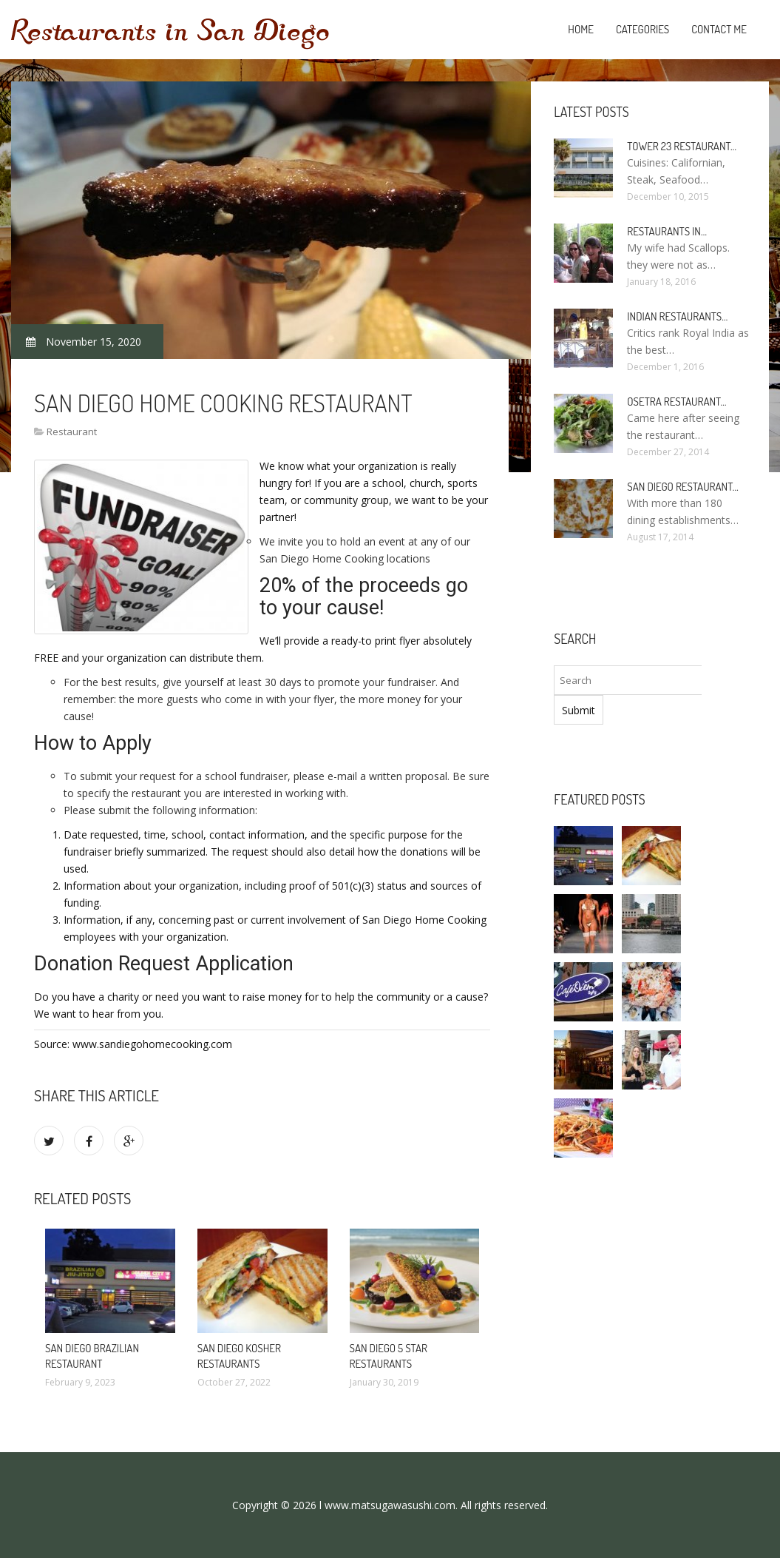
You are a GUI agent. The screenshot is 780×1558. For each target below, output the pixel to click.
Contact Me (719, 29)
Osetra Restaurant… (676, 401)
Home (581, 29)
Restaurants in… (667, 231)
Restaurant (72, 431)
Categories (642, 29)
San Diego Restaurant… (682, 487)
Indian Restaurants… (677, 316)
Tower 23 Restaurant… (681, 146)
